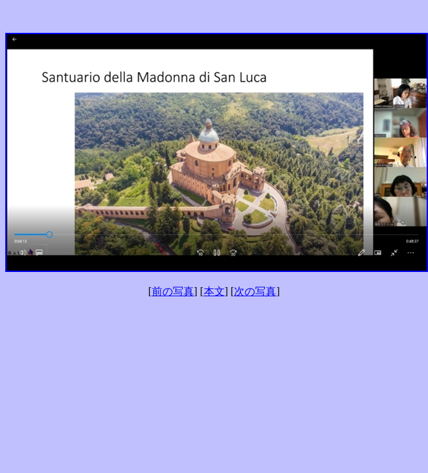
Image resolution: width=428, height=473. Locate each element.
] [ (199, 291)
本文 (214, 291)
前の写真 (173, 291)
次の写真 (255, 291)
